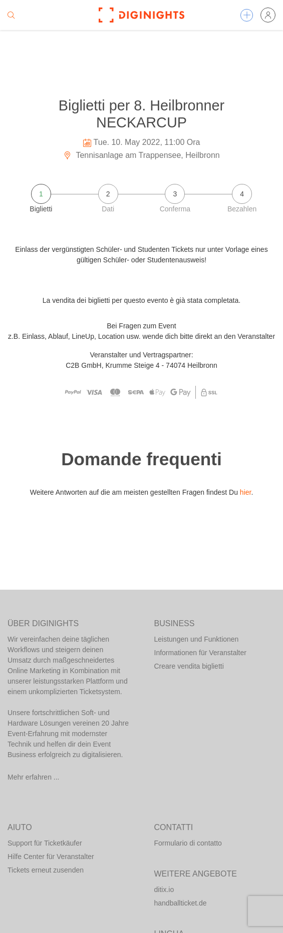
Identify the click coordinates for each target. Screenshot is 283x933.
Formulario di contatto (188, 843)
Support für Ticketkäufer (45, 843)
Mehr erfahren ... (34, 777)
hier (245, 492)
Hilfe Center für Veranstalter (51, 857)
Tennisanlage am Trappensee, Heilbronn (141, 155)
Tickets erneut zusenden (46, 870)
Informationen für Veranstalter (200, 653)
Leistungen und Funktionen (196, 639)
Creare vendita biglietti (189, 666)
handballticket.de (180, 903)
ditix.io (164, 890)
